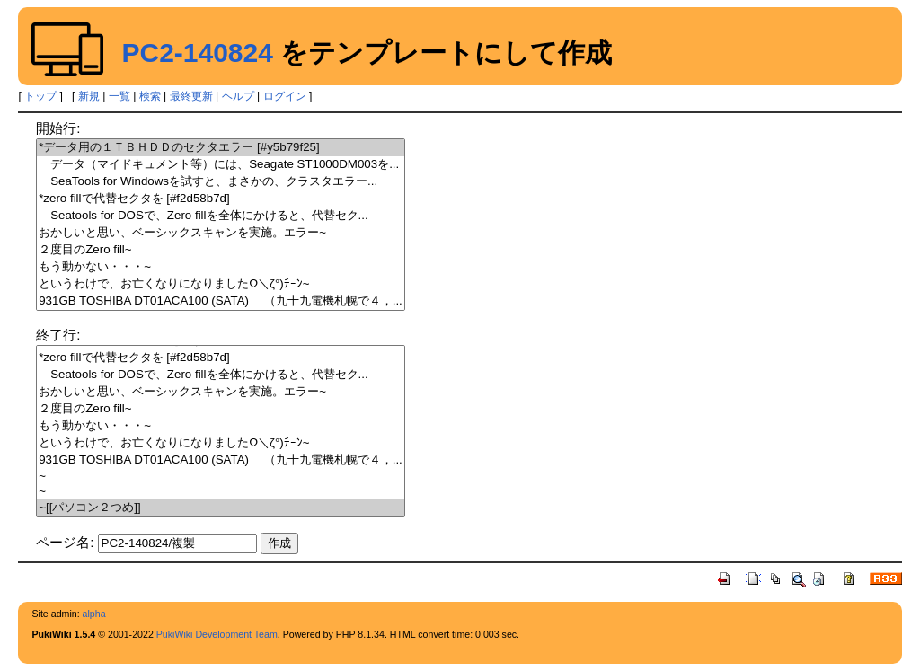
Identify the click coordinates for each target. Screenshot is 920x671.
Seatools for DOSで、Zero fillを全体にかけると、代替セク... (220, 216)
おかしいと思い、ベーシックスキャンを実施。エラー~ (220, 233)
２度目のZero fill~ (220, 250)
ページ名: (64, 542)
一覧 (119, 96)
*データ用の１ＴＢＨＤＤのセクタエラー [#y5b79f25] (220, 147)
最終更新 (191, 96)
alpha (94, 613)
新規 (89, 96)
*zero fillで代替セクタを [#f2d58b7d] (220, 198)
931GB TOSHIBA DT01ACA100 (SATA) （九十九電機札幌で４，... (220, 301)
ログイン (284, 96)
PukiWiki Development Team (217, 634)
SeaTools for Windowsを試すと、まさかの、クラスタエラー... (220, 181)
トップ (40, 96)
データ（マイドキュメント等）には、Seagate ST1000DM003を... (220, 164)
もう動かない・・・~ (220, 267)
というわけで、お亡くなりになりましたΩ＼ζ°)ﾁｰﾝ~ (220, 284)
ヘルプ (238, 96)
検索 (150, 96)
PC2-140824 (196, 52)
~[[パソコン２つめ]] (220, 507)
